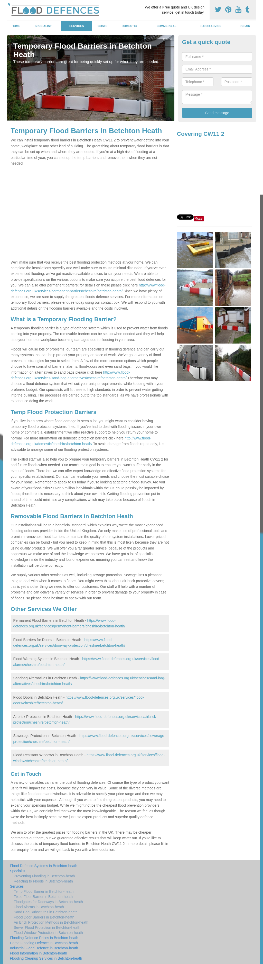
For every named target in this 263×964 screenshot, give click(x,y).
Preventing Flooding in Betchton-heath (44, 876)
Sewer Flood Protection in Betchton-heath (47, 927)
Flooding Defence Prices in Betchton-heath (44, 938)
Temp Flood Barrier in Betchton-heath (44, 891)
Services (76, 26)
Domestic (129, 26)
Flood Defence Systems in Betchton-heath (43, 866)
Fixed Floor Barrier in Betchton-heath (43, 897)
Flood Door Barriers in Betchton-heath (44, 917)
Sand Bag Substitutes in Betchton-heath (46, 912)
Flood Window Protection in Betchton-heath (48, 933)
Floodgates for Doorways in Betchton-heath (48, 902)
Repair (245, 26)
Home (16, 26)
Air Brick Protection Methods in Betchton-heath (51, 922)
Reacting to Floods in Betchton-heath (43, 881)
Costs (103, 26)
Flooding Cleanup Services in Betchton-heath (46, 958)
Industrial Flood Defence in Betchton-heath (44, 948)
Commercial (166, 26)
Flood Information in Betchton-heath (38, 953)
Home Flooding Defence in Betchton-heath (44, 943)
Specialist (43, 26)
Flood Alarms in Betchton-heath (39, 907)
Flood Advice (210, 26)
